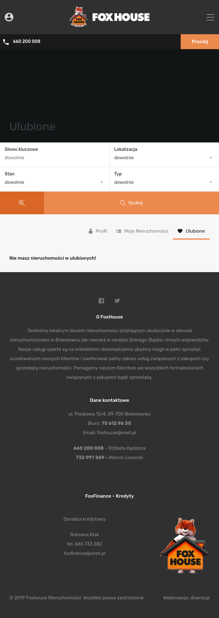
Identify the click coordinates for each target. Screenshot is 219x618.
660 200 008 (26, 41)
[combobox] (164, 157)
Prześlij (200, 41)
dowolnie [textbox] (124, 157)
